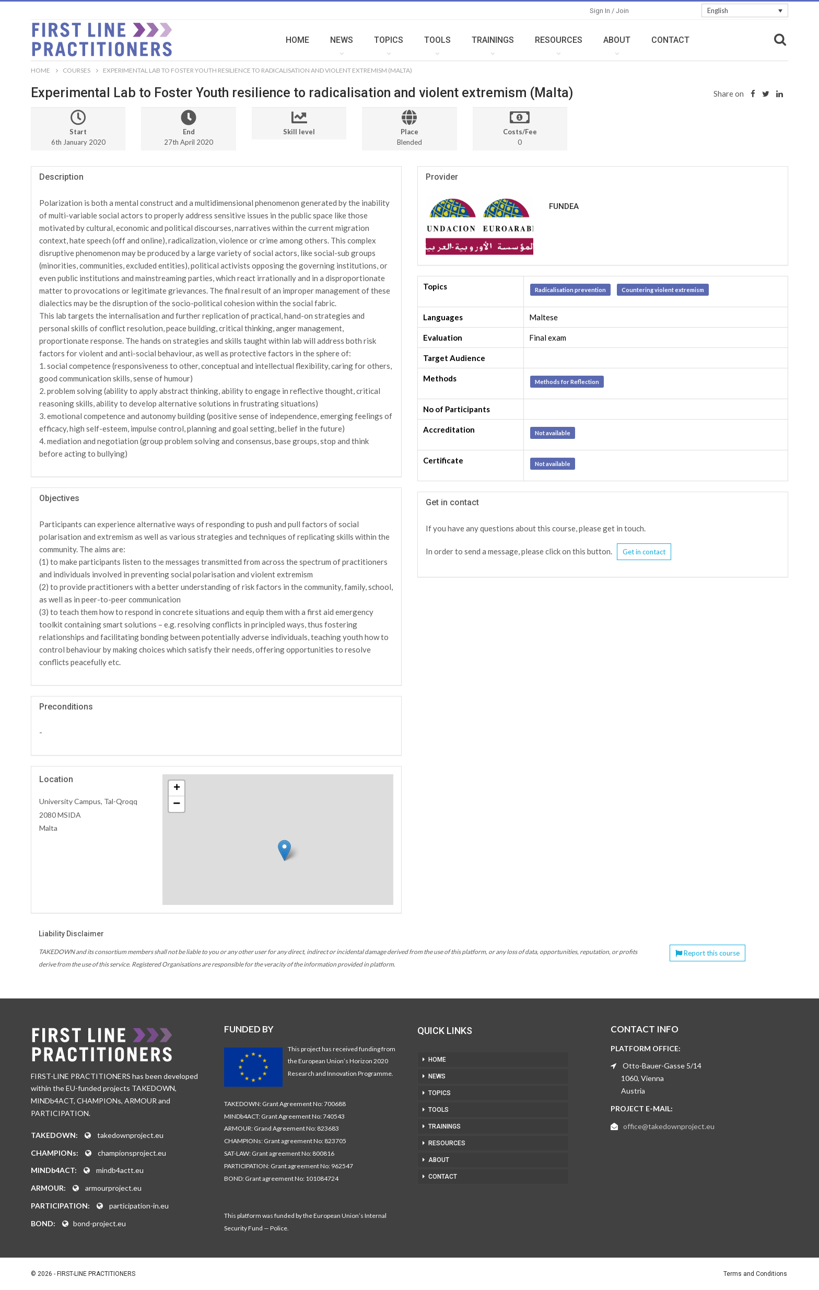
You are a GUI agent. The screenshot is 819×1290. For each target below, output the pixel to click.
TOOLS (437, 40)
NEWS (341, 40)
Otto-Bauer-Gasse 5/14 (662, 1065)
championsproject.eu (132, 1152)
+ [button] (176, 788)
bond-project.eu (99, 1223)
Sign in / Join (609, 11)
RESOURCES (558, 40)
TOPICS (388, 40)
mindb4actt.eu (120, 1170)
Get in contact (644, 552)
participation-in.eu (139, 1205)
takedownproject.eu (130, 1135)
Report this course (707, 953)
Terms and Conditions (755, 1273)
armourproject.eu (113, 1187)
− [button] (176, 804)
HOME (297, 40)
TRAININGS (493, 40)
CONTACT (670, 40)
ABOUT (616, 40)
